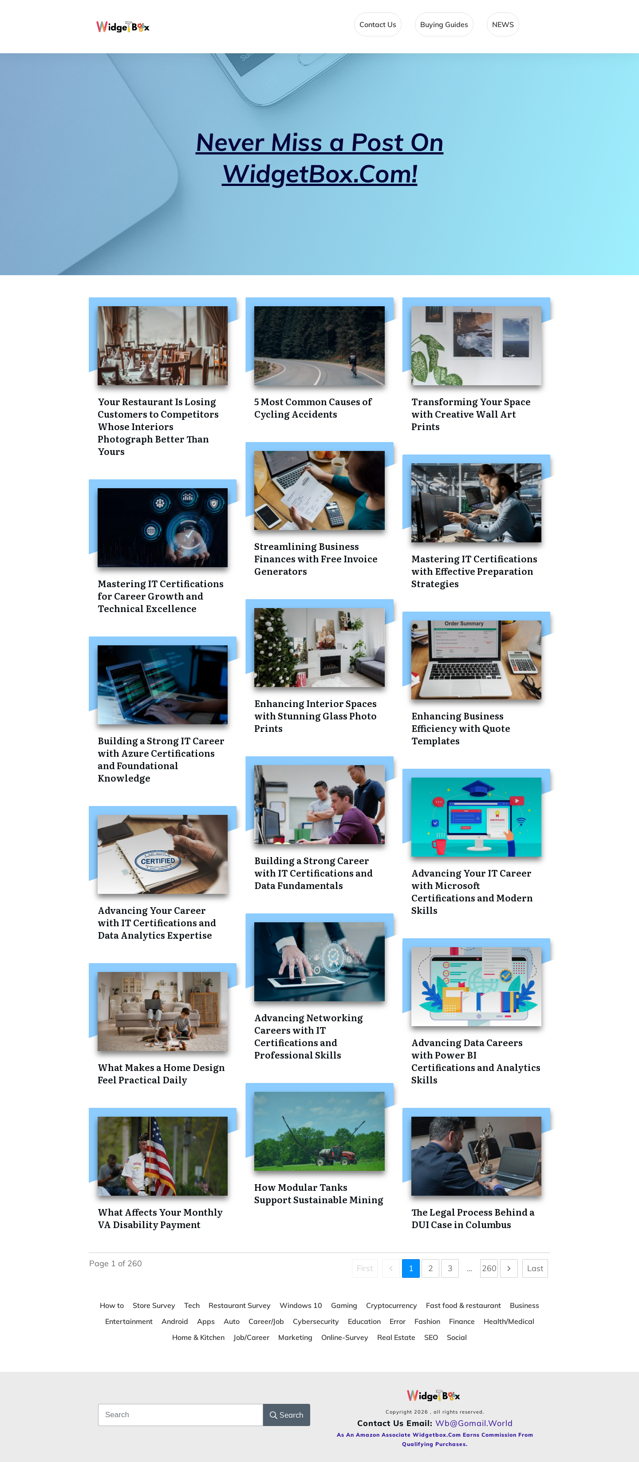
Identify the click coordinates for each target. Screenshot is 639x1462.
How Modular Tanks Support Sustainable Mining (318, 1193)
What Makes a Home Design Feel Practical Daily (161, 1073)
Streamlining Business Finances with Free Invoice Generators (316, 558)
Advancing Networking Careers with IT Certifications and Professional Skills (308, 1036)
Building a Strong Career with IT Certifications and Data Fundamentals (313, 872)
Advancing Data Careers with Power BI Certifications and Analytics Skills (475, 1060)
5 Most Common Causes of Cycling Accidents (313, 407)
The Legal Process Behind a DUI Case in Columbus (473, 1218)
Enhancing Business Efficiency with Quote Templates (460, 728)
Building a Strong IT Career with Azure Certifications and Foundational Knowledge (161, 759)
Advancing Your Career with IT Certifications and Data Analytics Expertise (157, 922)
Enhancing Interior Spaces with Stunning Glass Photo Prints (315, 715)
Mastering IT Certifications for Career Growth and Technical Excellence (161, 596)
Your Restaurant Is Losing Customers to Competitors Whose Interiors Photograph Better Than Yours (158, 426)
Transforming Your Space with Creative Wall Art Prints (471, 414)
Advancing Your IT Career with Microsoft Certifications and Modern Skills (472, 891)
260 (489, 1268)
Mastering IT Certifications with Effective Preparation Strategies (474, 571)
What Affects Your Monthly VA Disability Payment (160, 1218)
